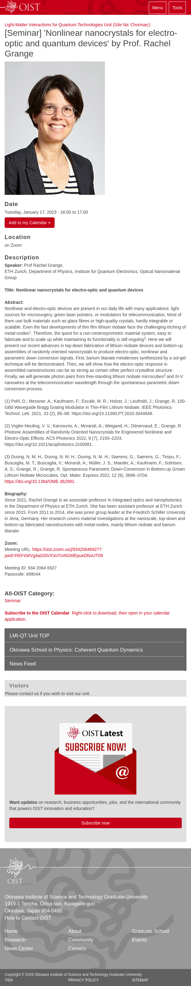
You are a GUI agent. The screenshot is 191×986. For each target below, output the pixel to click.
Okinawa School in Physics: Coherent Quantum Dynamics (76, 650)
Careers (77, 948)
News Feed (23, 664)
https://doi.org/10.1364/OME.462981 (39, 481)
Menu (157, 7)
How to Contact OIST (28, 918)
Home (11, 931)
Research (15, 939)
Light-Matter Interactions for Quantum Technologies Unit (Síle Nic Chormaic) (77, 24)
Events (139, 939)
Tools (177, 7)
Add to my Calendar (30, 222)
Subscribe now (95, 822)
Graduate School (150, 931)
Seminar (13, 600)
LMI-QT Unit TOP (30, 636)
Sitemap (140, 980)
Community (80, 939)
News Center (19, 948)
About (74, 931)
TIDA (9, 980)
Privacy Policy (83, 980)
